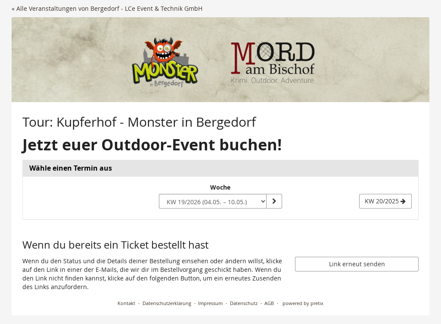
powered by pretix (303, 303)
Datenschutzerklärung (167, 303)
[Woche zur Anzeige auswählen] (213, 201)
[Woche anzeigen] (274, 201)
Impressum (210, 303)
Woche (220, 187)
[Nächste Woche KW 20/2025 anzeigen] (385, 201)
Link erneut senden (357, 264)
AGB (269, 303)
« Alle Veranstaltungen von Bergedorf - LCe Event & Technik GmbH (107, 8)
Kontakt (126, 303)
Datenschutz (244, 303)
